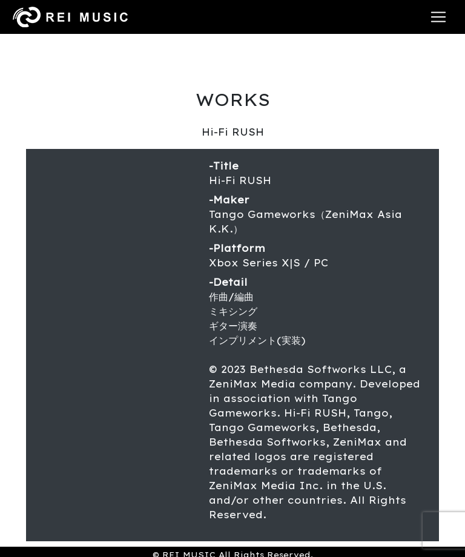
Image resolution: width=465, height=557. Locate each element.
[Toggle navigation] (438, 17)
